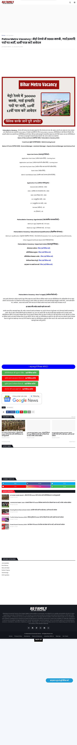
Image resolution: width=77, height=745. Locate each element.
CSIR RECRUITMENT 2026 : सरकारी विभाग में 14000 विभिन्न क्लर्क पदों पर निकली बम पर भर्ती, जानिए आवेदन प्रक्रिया (38, 434)
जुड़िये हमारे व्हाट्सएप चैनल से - (20, 378)
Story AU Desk (5, 568)
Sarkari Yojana (6, 570)
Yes (47, 7)
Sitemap (58, 636)
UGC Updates (5, 575)
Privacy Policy (18, 636)
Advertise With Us (49, 636)
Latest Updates (8, 491)
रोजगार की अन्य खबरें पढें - (19, 389)
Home (3, 35)
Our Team (65, 636)
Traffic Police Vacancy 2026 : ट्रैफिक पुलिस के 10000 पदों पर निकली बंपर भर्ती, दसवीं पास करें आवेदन (37, 517)
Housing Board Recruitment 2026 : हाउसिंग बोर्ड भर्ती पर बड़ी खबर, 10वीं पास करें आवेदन (63, 434)
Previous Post (6, 441)
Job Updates (9, 35)
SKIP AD (38, 639)
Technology (5, 572)
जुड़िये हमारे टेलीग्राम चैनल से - (20, 384)
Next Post (71, 441)
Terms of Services (37, 636)
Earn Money (5, 565)
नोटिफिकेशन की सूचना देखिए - (20, 373)
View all (73, 416)
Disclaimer (27, 636)
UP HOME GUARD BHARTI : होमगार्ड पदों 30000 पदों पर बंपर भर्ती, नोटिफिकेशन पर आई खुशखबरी (12, 434)
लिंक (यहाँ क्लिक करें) (44, 248)
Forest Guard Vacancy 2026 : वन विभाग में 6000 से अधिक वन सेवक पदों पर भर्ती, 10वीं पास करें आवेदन (37, 524)
